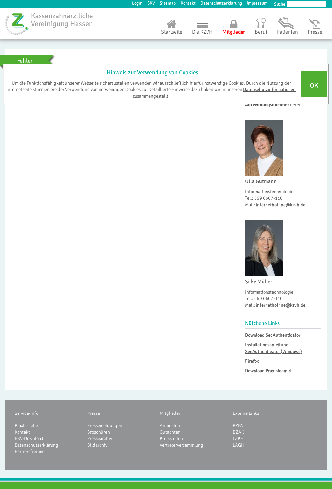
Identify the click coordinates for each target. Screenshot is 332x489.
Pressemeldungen (104, 425)
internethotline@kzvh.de (280, 205)
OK (314, 85)
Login (137, 3)
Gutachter (170, 432)
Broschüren (98, 432)
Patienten (287, 32)
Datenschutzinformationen (269, 89)
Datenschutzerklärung (221, 3)
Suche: (280, 4)
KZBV (238, 425)
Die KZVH (202, 32)
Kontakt (188, 3)
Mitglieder (233, 32)
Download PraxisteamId (268, 371)
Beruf (261, 32)
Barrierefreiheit (30, 451)
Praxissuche (26, 425)
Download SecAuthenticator (272, 335)
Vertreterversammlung (181, 445)
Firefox (252, 361)
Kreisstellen (171, 438)
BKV (151, 3)
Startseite (171, 32)
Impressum (257, 3)
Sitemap (168, 3)
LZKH (238, 438)
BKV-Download (29, 438)
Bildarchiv (97, 445)
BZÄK (238, 432)
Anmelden (170, 425)
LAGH (238, 445)
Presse (315, 32)
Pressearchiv (99, 438)
